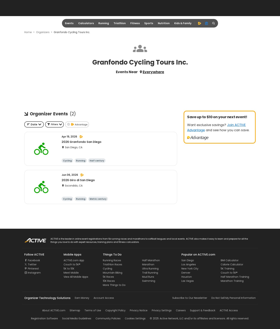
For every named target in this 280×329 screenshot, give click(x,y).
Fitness (135, 23)
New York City (189, 268)
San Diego (187, 260)
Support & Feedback (202, 310)
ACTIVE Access (229, 310)
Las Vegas (187, 281)
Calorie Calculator (232, 264)
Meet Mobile (71, 272)
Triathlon (120, 23)
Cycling (107, 268)
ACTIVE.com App (74, 260)
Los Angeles (188, 264)
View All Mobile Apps (76, 277)
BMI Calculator (230, 260)
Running (103, 23)
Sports (148, 23)
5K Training (227, 268)
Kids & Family (182, 23)
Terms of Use (92, 310)
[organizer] (206, 23)
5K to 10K (69, 268)
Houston (186, 277)
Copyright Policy (115, 310)
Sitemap (75, 310)
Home (28, 32)
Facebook (34, 260)
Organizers (42, 32)
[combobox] (34, 124)
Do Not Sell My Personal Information (233, 298)
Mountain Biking (112, 272)
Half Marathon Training (235, 277)
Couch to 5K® (72, 264)
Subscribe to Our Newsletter (189, 298)
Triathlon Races (112, 264)
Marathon (148, 264)
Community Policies (108, 318)
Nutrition (164, 23)
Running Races (112, 260)
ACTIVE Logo (31, 239)
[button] (54, 124)
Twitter (32, 264)
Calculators (86, 23)
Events (69, 23)
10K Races (109, 281)
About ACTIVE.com (53, 310)
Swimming (148, 281)
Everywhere (153, 71)
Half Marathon (151, 260)
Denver (185, 272)
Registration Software (44, 318)
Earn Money (82, 298)
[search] (214, 23)
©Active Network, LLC (167, 318)
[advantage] (199, 23)
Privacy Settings (162, 310)
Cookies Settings (135, 318)
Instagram (34, 272)
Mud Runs (148, 277)
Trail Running (150, 272)
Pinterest (33, 268)
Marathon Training (232, 281)
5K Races (108, 277)
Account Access (104, 298)
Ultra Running (150, 268)
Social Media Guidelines (76, 318)
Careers (181, 310)
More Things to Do (114, 285)
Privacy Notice (139, 310)
